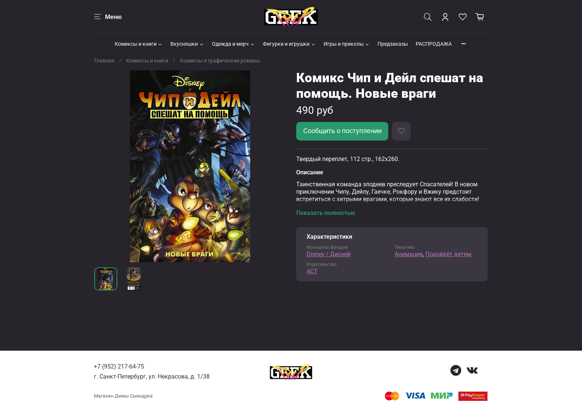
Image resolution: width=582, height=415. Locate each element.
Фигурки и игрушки (289, 44)
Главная (104, 61)
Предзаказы (392, 44)
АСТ (312, 271)
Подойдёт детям (448, 254)
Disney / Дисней (328, 254)
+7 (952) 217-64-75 (119, 366)
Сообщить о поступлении (342, 131)
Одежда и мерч (233, 44)
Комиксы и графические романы (220, 61)
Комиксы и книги (139, 44)
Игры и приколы (347, 44)
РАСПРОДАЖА (434, 44)
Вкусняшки (187, 44)
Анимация (409, 254)
